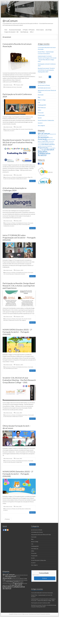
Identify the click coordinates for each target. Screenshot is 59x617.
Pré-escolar (41, 112)
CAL (19, 129)
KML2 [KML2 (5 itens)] (53, 144)
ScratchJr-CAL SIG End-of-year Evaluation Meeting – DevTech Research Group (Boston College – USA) (19, 380)
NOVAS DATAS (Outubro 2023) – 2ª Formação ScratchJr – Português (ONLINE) (17, 331)
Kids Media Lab (24, 32)
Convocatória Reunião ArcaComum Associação (42, 592)
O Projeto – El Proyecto (29, 29)
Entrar (44, 578)
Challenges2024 (7, 224)
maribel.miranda (8, 84)
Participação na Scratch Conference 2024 (40, 602)
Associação (19, 87)
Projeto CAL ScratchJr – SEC (11, 32)
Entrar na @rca (40, 29)
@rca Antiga (49, 29)
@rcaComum (10, 20)
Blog (17, 129)
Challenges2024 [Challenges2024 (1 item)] (51, 141)
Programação (41, 115)
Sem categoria (23, 320)
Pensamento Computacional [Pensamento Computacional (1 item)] (47, 146)
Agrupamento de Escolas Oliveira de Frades (41, 534)
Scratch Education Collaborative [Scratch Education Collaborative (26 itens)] (46, 151)
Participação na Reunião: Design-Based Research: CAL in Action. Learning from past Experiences (19, 285)
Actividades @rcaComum (10, 87)
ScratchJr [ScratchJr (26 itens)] (42, 155)
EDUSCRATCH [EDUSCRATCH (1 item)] (47, 142)
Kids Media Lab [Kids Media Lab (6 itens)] (46, 144)
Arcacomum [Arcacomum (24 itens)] (43, 137)
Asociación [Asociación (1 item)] (51, 137)
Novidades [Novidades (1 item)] (40, 146)
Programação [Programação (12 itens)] (43, 148)
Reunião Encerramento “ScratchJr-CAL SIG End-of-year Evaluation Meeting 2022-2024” (19, 142)
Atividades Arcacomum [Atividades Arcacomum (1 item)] (51, 139)
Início (5, 29)
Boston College (42, 100)
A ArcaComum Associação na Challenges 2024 (14, 189)
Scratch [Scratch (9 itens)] (44, 150)
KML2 (20, 224)
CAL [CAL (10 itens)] (46, 141)
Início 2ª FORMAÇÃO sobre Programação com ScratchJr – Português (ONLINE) (19, 237)
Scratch (22, 129)
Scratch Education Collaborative (14, 178)
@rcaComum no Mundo (10, 129)
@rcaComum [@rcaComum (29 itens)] (44, 133)
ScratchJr (12, 130)
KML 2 (31, 32)
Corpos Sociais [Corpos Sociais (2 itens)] (41, 142)
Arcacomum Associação (15, 29)
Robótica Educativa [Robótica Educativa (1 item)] (6, 585)
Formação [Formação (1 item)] (39, 144)
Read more (32, 87)
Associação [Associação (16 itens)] (42, 139)
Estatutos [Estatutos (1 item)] (51, 142)
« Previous (7, 519)
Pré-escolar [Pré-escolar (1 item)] (25, 583)
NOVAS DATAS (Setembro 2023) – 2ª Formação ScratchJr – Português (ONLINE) (18, 473)
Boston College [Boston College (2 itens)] (41, 141)
